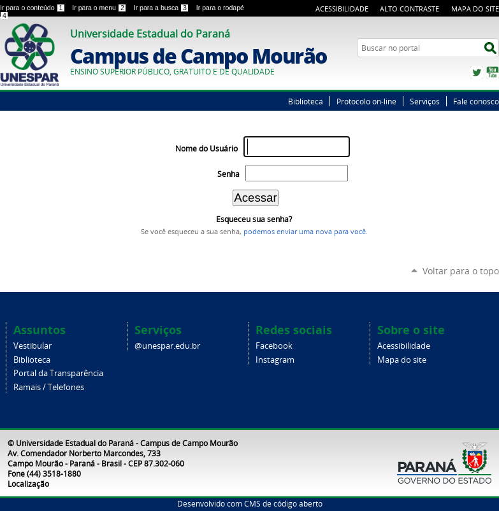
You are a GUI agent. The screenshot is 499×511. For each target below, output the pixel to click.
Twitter (476, 72)
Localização (28, 484)
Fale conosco (476, 101)
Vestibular (32, 345)
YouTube (492, 72)
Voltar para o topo (461, 271)
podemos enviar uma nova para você (304, 231)
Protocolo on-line (366, 101)
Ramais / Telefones (48, 387)
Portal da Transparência (58, 373)
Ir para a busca (162, 7)
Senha (228, 174)
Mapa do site (401, 359)
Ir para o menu (100, 7)
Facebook (274, 345)
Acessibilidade (341, 8)
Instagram (275, 359)
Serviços (425, 101)
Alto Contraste (409, 8)
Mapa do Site (475, 8)
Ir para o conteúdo (33, 7)
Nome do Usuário (206, 148)
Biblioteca (305, 101)
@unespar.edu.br (167, 345)
